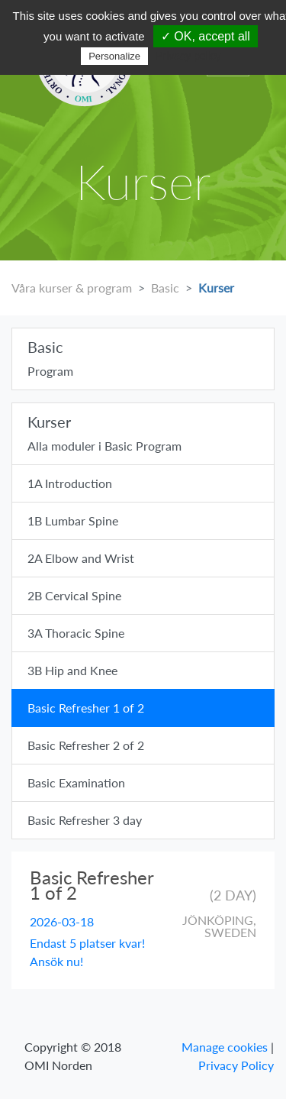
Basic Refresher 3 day (84, 820)
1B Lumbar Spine (72, 520)
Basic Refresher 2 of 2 (85, 745)
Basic (165, 287)
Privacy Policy (236, 1065)
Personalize (114, 56)
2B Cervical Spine (74, 595)
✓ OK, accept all (205, 36)
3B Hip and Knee (72, 670)
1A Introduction (69, 483)
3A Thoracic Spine (75, 632)
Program (143, 358)
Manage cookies (225, 1046)
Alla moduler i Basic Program (143, 432)
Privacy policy (188, 56)
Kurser (216, 287)
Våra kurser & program (71, 287)
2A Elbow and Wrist (80, 558)
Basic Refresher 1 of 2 (85, 707)
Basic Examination (76, 782)
